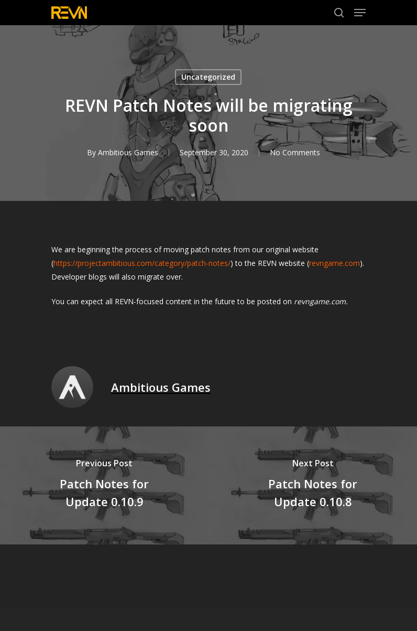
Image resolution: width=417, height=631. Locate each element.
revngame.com (334, 263)
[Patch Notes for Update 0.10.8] (312, 485)
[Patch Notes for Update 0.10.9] (104, 485)
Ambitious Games (128, 152)
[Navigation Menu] (360, 12)
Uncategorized (208, 77)
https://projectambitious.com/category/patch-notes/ (142, 263)
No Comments (295, 152)
